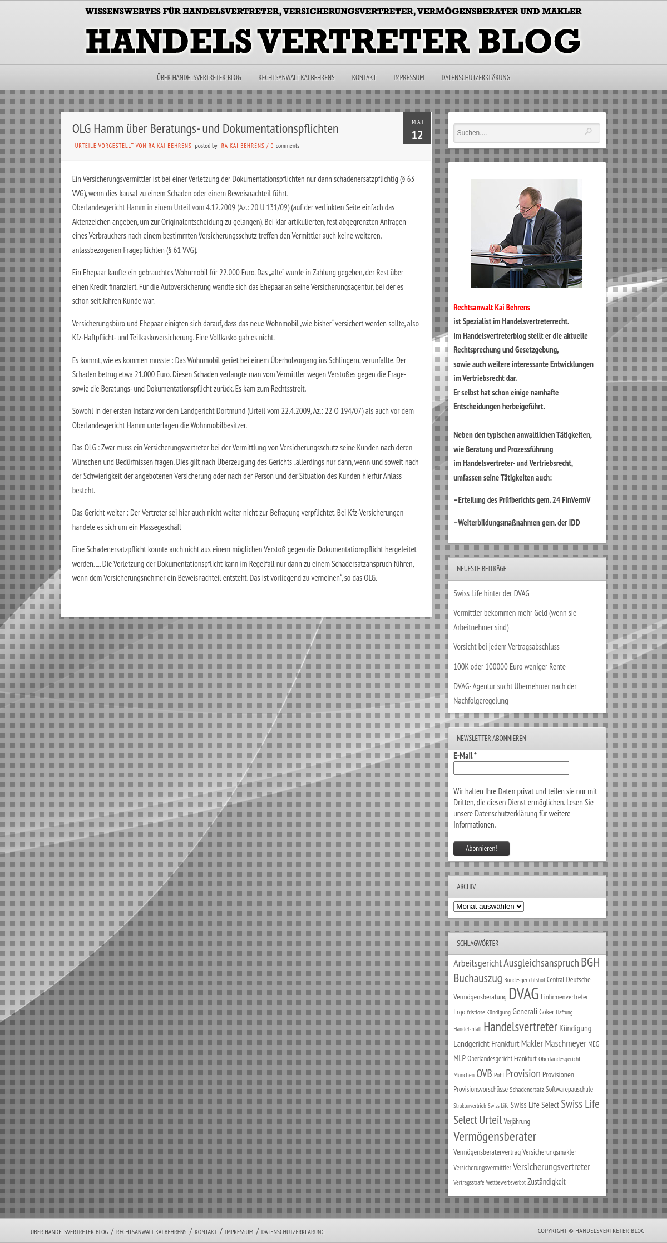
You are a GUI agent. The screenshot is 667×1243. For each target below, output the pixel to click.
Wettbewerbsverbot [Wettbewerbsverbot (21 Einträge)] (506, 1182)
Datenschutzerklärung (476, 77)
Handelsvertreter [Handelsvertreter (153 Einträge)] (520, 1026)
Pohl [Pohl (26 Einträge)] (499, 1075)
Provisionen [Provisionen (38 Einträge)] (558, 1074)
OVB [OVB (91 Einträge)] (484, 1073)
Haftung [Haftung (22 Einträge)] (564, 1012)
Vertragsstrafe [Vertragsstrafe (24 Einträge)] (468, 1182)
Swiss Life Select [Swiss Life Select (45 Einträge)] (535, 1104)
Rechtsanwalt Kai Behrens (297, 77)
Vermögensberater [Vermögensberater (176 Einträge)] (494, 1136)
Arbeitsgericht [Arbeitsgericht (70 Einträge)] (477, 963)
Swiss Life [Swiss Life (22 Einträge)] (498, 1106)
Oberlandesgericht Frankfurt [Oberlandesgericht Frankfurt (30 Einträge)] (502, 1058)
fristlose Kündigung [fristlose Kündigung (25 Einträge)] (489, 1012)
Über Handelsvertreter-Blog (199, 77)
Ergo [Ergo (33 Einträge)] (459, 1012)
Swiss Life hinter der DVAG (491, 593)
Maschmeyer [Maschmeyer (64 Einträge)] (565, 1043)
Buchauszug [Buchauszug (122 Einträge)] (477, 978)
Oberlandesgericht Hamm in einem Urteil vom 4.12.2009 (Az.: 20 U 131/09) (181, 207)
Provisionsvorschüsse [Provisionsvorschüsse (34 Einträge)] (480, 1089)
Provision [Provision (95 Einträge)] (523, 1073)
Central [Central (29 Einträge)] (555, 979)
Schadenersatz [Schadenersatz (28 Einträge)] (527, 1088)
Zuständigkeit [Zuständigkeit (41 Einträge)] (546, 1181)
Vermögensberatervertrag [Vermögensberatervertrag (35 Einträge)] (487, 1152)
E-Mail (465, 755)
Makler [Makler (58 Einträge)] (532, 1043)
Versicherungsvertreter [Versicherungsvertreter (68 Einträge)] (551, 1166)
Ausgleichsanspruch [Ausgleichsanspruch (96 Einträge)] (541, 962)
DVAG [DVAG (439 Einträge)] (523, 993)
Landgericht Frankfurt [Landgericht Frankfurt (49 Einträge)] (486, 1043)
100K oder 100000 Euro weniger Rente (509, 666)
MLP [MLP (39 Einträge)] (459, 1058)
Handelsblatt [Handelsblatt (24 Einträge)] (467, 1028)
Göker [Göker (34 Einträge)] (546, 1012)
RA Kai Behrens (243, 146)
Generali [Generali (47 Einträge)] (524, 1011)
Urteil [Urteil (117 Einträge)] (490, 1119)
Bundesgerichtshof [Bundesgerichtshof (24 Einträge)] (524, 979)
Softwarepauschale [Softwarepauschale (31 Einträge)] (569, 1089)
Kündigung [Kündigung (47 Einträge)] (575, 1027)
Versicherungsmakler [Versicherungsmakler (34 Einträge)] (550, 1152)
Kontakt (364, 77)
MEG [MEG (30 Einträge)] (593, 1044)
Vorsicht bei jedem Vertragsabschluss (506, 646)
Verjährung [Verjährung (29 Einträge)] (517, 1121)
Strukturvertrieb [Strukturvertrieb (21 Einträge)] (469, 1106)
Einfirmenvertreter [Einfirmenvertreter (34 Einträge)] (564, 997)
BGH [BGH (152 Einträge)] (590, 962)
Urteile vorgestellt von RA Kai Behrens (133, 146)
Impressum (408, 77)
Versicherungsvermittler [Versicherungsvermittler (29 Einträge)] (482, 1167)
